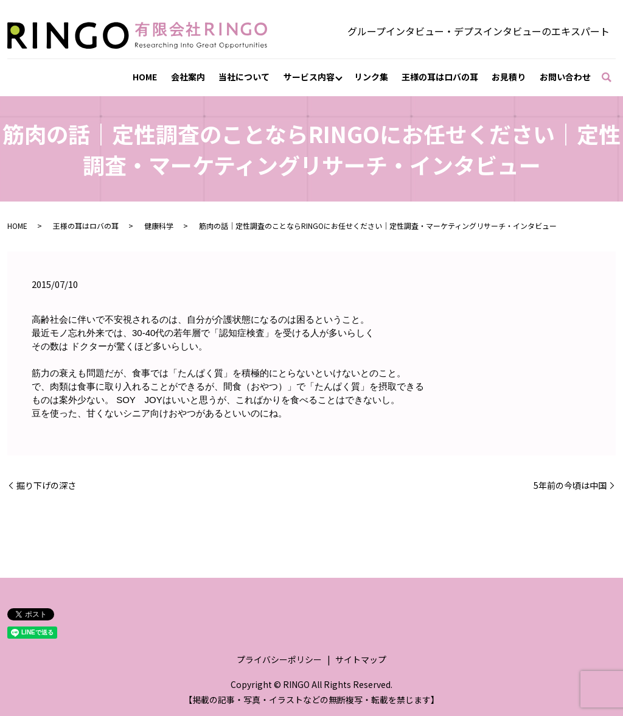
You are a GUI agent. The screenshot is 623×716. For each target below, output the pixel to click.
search (612, 77)
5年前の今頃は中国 (570, 485)
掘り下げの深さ (46, 485)
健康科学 (158, 225)
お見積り (509, 77)
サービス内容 (309, 77)
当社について (244, 77)
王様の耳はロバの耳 (440, 77)
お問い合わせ (565, 77)
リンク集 (371, 77)
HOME (145, 77)
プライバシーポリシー (279, 659)
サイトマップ (360, 659)
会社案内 (188, 77)
